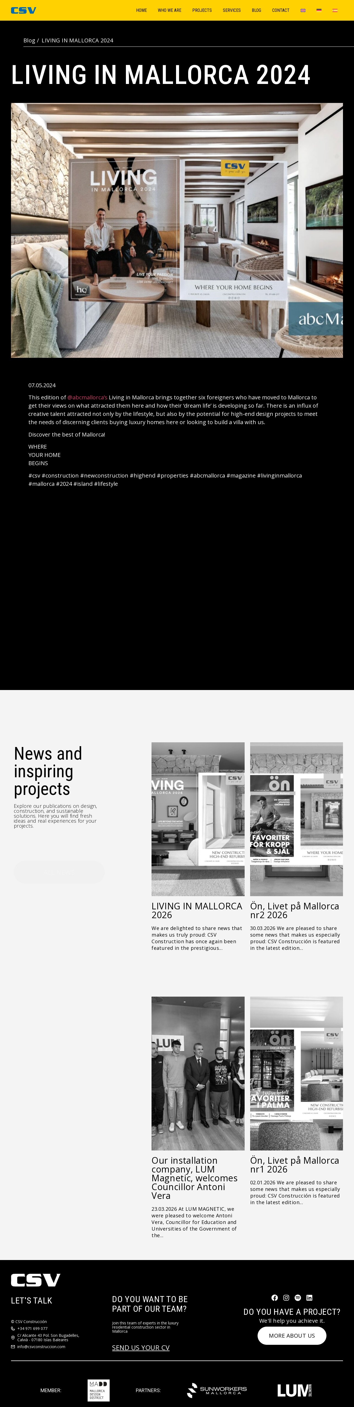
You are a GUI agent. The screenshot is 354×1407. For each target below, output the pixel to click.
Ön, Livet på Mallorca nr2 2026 (294, 910)
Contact (281, 10)
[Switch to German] (319, 10)
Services (232, 10)
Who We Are (169, 10)
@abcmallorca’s (87, 397)
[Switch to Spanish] (335, 10)
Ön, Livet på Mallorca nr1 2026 (294, 1164)
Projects (202, 10)
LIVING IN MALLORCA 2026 (197, 910)
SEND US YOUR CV (140, 1347)
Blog (256, 10)
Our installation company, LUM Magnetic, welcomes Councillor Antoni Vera (195, 1177)
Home (141, 10)
